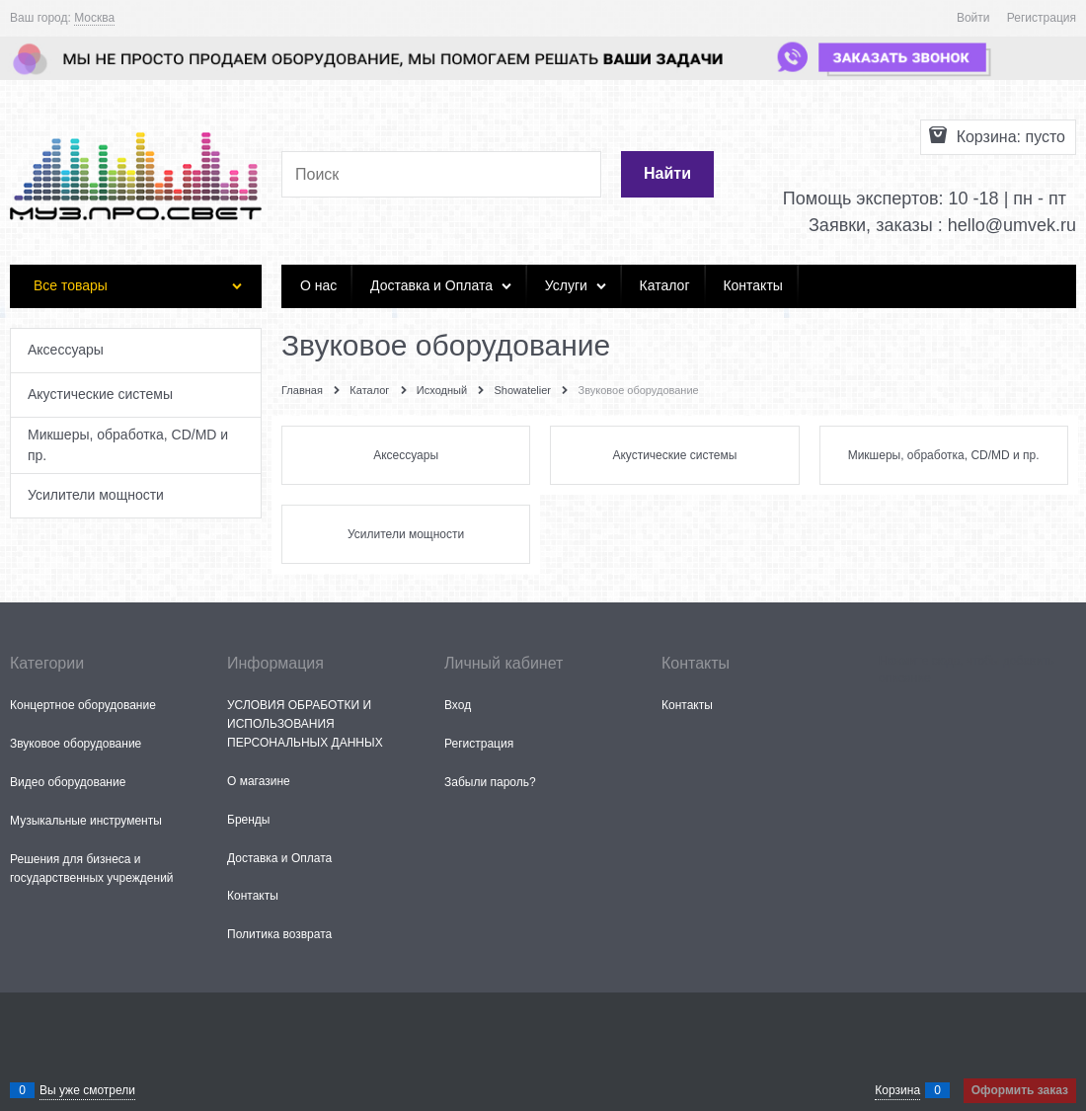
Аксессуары (405, 455)
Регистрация (1041, 18)
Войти (973, 18)
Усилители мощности (406, 534)
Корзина (897, 1090)
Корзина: (1008, 136)
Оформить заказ (1019, 1090)
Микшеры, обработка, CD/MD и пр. (944, 455)
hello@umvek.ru (1012, 225)
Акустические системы (674, 455)
